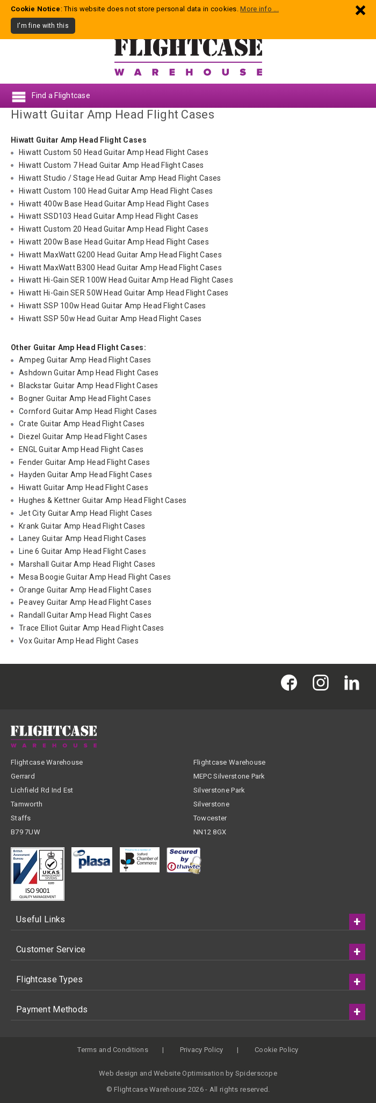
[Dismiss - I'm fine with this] (360, 10)
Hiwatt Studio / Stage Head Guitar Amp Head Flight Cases (120, 178)
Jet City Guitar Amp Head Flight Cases (85, 513)
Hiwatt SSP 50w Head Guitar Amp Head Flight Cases (110, 318)
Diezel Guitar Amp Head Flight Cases (83, 436)
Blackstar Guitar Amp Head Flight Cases (88, 385)
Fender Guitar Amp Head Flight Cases (84, 462)
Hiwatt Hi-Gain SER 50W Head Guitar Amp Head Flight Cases (124, 292)
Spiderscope (256, 1073)
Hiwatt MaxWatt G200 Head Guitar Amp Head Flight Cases (120, 254)
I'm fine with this (43, 25)
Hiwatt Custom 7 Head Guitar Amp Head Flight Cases (111, 165)
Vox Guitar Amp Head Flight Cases (79, 640)
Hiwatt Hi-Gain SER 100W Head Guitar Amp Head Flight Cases (126, 280)
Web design (118, 1073)
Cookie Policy (277, 1050)
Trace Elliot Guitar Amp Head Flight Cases (91, 628)
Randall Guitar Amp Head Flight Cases (85, 615)
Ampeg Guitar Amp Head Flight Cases (85, 360)
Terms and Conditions (112, 1050)
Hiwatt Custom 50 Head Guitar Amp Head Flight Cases (113, 152)
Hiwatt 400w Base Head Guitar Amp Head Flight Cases (114, 203)
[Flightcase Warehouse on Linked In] (354, 682)
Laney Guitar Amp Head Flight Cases (83, 538)
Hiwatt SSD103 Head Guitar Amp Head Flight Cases (108, 216)
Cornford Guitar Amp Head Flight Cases (88, 411)
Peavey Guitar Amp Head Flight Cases (85, 602)
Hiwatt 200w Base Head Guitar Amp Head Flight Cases (114, 242)
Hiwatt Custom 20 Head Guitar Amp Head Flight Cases (113, 229)
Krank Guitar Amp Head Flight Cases (82, 526)
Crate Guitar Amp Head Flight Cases (82, 423)
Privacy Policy (201, 1050)
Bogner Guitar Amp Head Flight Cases (85, 398)
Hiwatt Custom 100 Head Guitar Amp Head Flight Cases (116, 191)
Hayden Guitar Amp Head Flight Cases (85, 474)
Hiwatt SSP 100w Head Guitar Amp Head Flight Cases (112, 305)
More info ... (259, 9)
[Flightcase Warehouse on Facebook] (291, 682)
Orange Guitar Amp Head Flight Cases (85, 590)
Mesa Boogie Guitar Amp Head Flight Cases (95, 577)
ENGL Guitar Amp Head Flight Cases (81, 449)
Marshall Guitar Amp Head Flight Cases (87, 564)
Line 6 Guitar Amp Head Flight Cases (82, 551)
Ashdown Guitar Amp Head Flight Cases (88, 372)
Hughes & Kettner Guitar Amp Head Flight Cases (103, 500)
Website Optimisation (189, 1073)
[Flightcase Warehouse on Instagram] (323, 682)
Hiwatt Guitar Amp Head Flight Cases (83, 487)
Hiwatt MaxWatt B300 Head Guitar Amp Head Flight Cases (120, 267)
